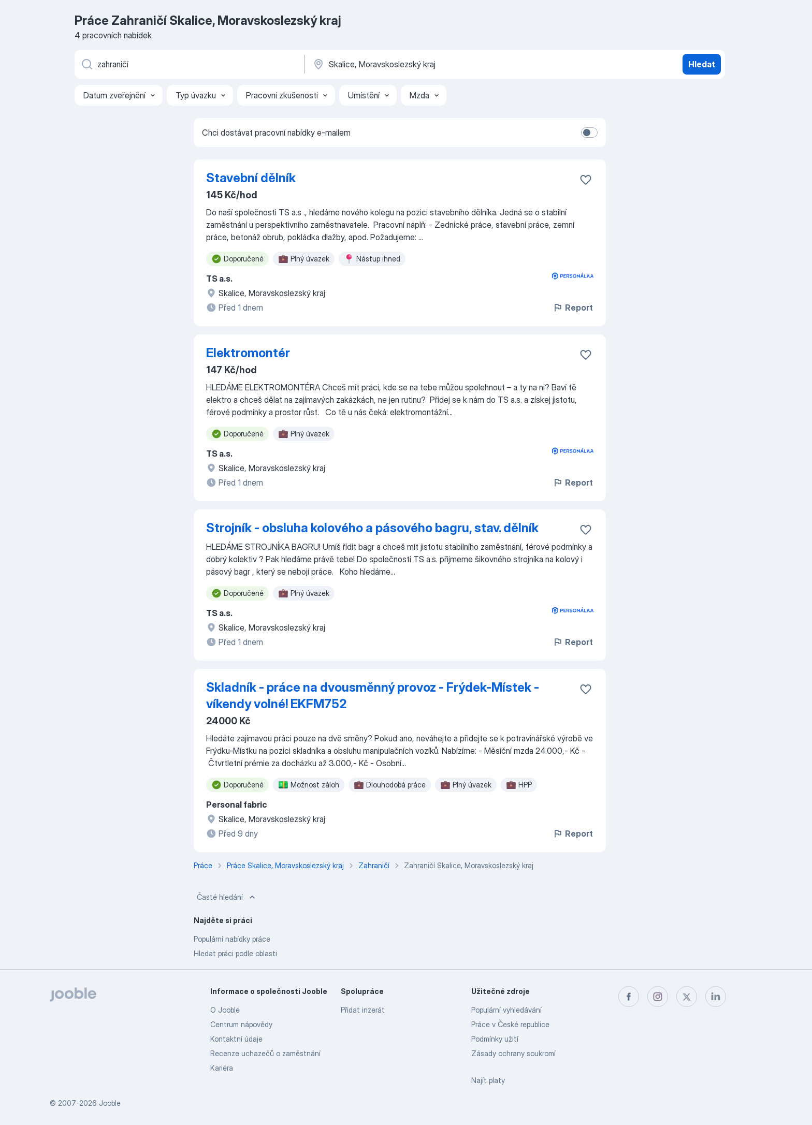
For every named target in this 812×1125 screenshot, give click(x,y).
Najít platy (488, 1080)
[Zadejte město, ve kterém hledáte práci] (420, 64)
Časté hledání (227, 897)
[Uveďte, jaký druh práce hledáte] (188, 64)
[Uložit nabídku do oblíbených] (586, 180)
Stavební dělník (251, 177)
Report (573, 307)
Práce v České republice (510, 1024)
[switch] (589, 132)
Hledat (701, 64)
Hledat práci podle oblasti (235, 953)
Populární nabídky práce (232, 938)
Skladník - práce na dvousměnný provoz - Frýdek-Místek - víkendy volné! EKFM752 (372, 695)
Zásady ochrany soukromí (513, 1053)
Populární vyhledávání (506, 1009)
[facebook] (628, 996)
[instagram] (657, 996)
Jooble (110, 1103)
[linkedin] (715, 996)
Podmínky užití (494, 1038)
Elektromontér (248, 352)
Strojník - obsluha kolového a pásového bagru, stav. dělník (372, 527)
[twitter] (686, 996)
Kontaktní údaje (236, 1038)
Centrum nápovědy (241, 1024)
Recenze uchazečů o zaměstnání (265, 1053)
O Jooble (225, 1009)
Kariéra (221, 1067)
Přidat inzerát (363, 1009)
